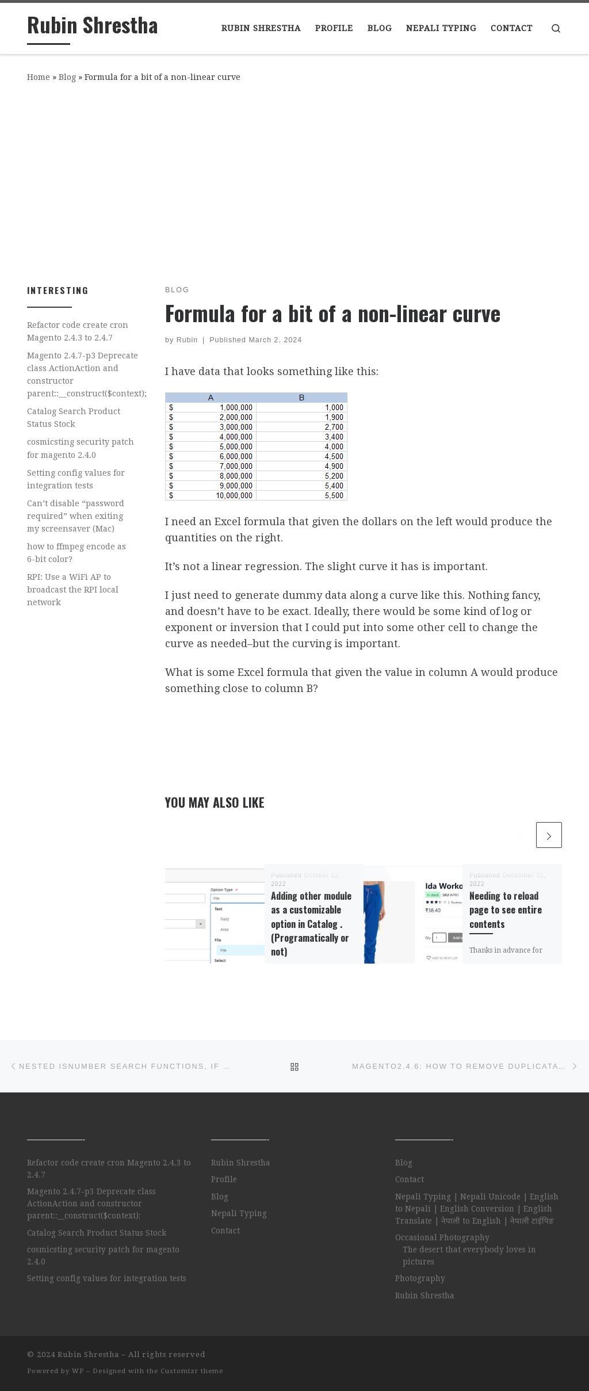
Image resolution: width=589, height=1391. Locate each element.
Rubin (187, 340)
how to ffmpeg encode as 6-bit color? (76, 553)
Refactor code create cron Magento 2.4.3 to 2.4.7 (77, 331)
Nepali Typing (239, 1213)
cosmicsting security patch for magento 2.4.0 (80, 448)
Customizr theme (191, 1371)
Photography (420, 1278)
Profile (224, 1179)
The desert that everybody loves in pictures (469, 1255)
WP (78, 1371)
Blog (67, 77)
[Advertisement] (294, 181)
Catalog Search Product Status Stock (73, 418)
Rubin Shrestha (240, 1162)
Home (38, 77)
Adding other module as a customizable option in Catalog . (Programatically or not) (311, 923)
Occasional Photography (442, 1237)
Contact (225, 1230)
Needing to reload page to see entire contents (505, 910)
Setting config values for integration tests (76, 479)
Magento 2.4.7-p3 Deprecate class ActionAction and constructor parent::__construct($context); (87, 374)
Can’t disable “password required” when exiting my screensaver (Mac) (75, 516)
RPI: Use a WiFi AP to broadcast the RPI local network (72, 589)
